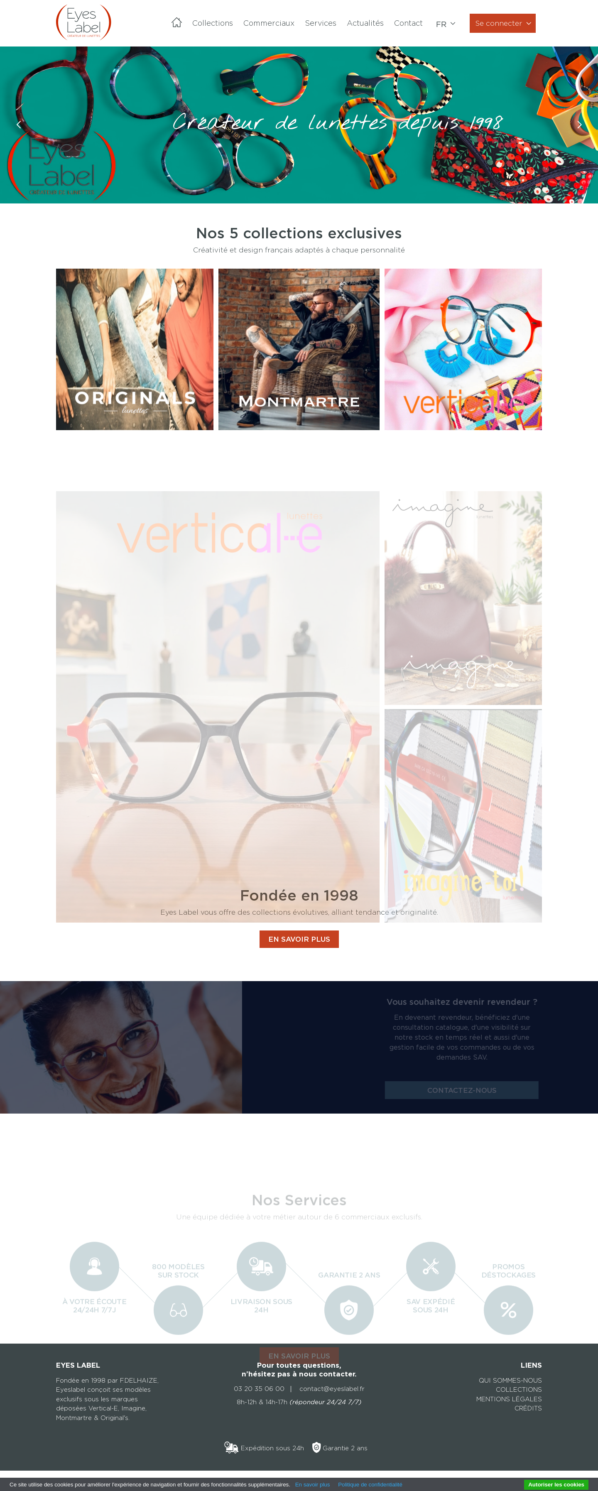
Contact (408, 23)
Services (320, 23)
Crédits (528, 1408)
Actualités (365, 23)
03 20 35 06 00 (259, 1389)
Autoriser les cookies (556, 1484)
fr (442, 24)
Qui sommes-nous (510, 1380)
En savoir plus (312, 1484)
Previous (18, 133)
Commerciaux (268, 23)
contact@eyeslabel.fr (332, 1389)
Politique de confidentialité (370, 1484)
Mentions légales (509, 1399)
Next (579, 133)
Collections (212, 23)
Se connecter (498, 23)
